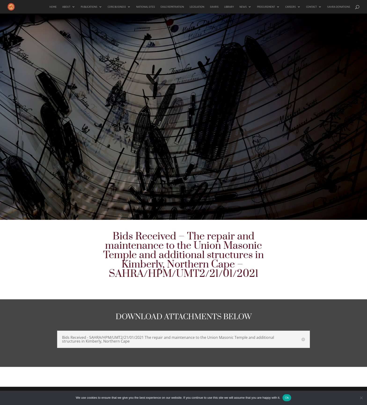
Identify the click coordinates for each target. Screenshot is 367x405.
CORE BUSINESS (117, 6)
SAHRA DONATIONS (338, 6)
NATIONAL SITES (145, 6)
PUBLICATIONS (89, 6)
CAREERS (290, 6)
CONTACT (311, 6)
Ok (287, 397)
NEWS (243, 6)
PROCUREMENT (266, 6)
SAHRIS (214, 6)
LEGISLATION (197, 6)
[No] (361, 397)
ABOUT (66, 6)
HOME (53, 6)
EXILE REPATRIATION (172, 6)
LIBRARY (229, 6)
